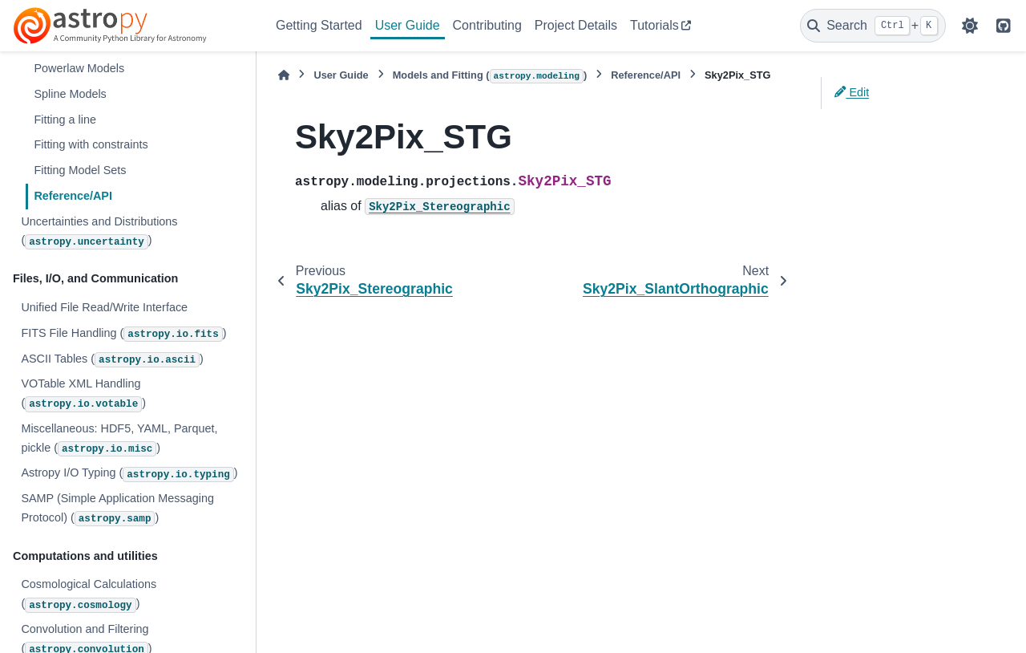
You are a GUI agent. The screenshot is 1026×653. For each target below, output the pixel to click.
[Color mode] (970, 25)
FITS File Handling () (123, 334)
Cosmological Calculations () (88, 595)
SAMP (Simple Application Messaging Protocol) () (117, 509)
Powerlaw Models (79, 68)
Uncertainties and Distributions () (99, 232)
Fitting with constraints (90, 144)
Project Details (576, 25)
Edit (851, 92)
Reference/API (73, 195)
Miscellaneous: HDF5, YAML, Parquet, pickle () (119, 439)
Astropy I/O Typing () (129, 474)
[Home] (283, 75)
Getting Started (319, 25)
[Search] (873, 26)
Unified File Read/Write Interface (104, 307)
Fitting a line (65, 119)
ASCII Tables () (112, 360)
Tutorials (654, 25)
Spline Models (70, 93)
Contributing (487, 25)
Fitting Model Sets (80, 170)
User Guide (407, 25)
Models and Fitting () (490, 76)
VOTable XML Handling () (83, 394)
